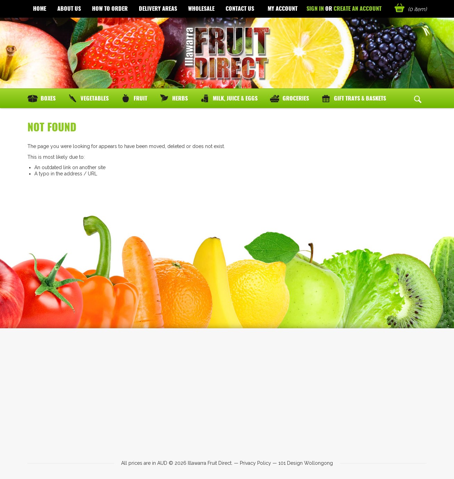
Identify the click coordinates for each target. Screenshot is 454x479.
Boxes (48, 98)
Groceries (296, 98)
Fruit (140, 98)
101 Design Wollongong (305, 463)
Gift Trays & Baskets (360, 98)
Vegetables (95, 98)
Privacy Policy (255, 463)
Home (39, 8)
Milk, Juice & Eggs (235, 98)
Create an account (357, 8)
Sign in (315, 8)
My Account (282, 8)
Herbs (180, 98)
